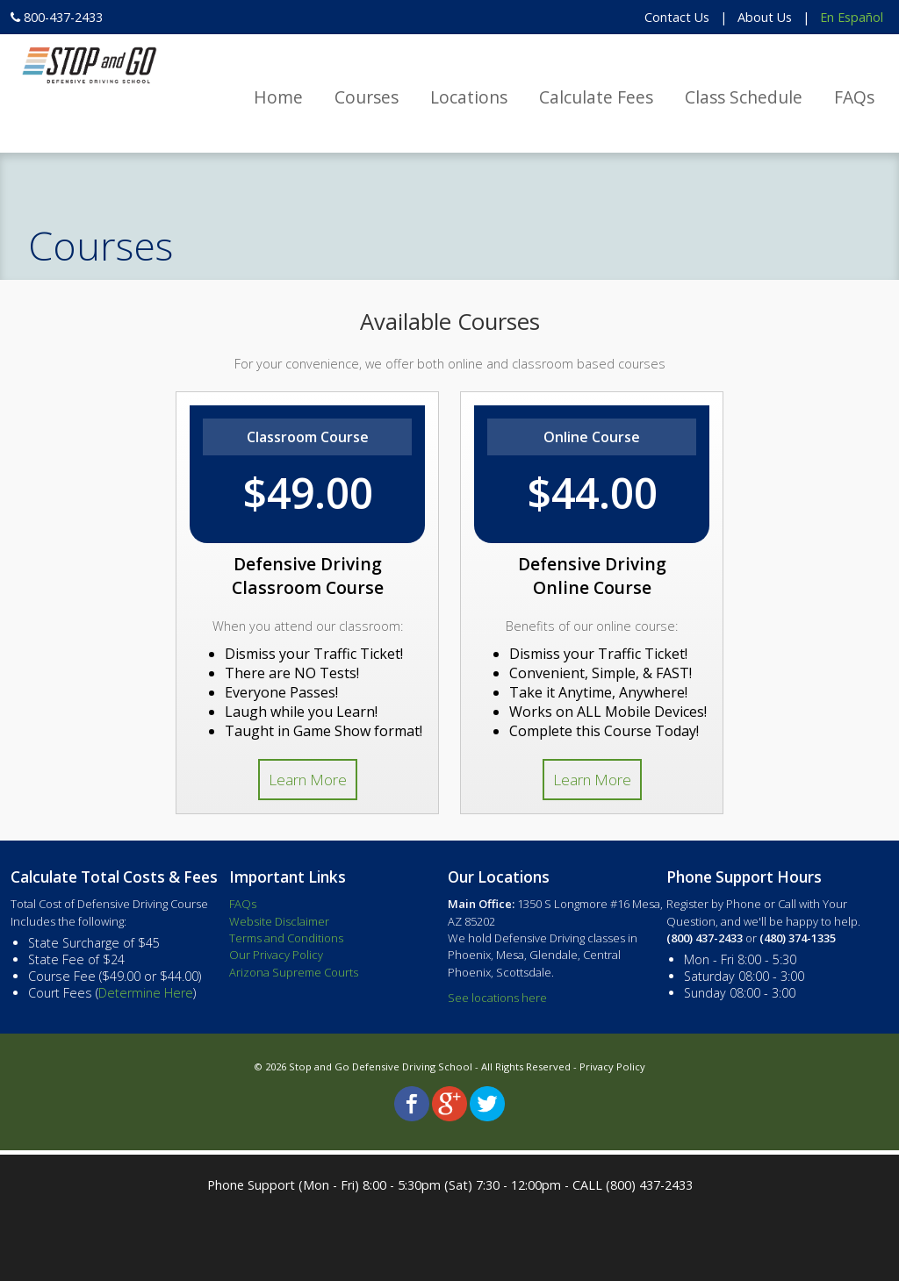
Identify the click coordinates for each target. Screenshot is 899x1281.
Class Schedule (743, 97)
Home (278, 97)
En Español (851, 17)
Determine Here (145, 992)
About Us (764, 17)
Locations (468, 97)
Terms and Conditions (286, 938)
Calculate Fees (596, 97)
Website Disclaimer (279, 921)
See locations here (497, 997)
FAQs (854, 97)
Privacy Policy (612, 1066)
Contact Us (676, 17)
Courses (366, 97)
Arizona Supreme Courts (293, 972)
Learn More (308, 779)
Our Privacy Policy (276, 955)
